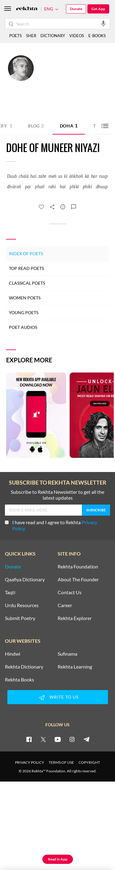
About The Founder (78, 579)
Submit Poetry (20, 618)
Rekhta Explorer (75, 618)
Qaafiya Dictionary (25, 579)
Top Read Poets (26, 268)
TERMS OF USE (61, 762)
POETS (15, 35)
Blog (36, 125)
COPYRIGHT (89, 762)
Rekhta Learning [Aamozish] (75, 666)
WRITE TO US (58, 697)
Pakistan (86, 80)
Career (65, 605)
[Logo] (27, 9)
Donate (76, 8)
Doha (69, 125)
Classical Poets (27, 283)
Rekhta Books (19, 679)
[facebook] (29, 739)
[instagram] (72, 739)
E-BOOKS (97, 35)
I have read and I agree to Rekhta (51, 525)
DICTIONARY (52, 35)
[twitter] (43, 739)
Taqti (10, 592)
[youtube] (58, 739)
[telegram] (86, 739)
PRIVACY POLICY (29, 762)
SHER (31, 35)
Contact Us (70, 592)
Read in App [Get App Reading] (57, 859)
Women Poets (24, 297)
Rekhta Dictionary (24, 666)
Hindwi (12, 653)
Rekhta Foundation (78, 566)
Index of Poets (26, 253)
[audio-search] (103, 23)
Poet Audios (23, 327)
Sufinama (67, 653)
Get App (98, 8)
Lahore (72, 80)
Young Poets (23, 312)
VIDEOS (76, 35)
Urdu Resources (22, 605)
